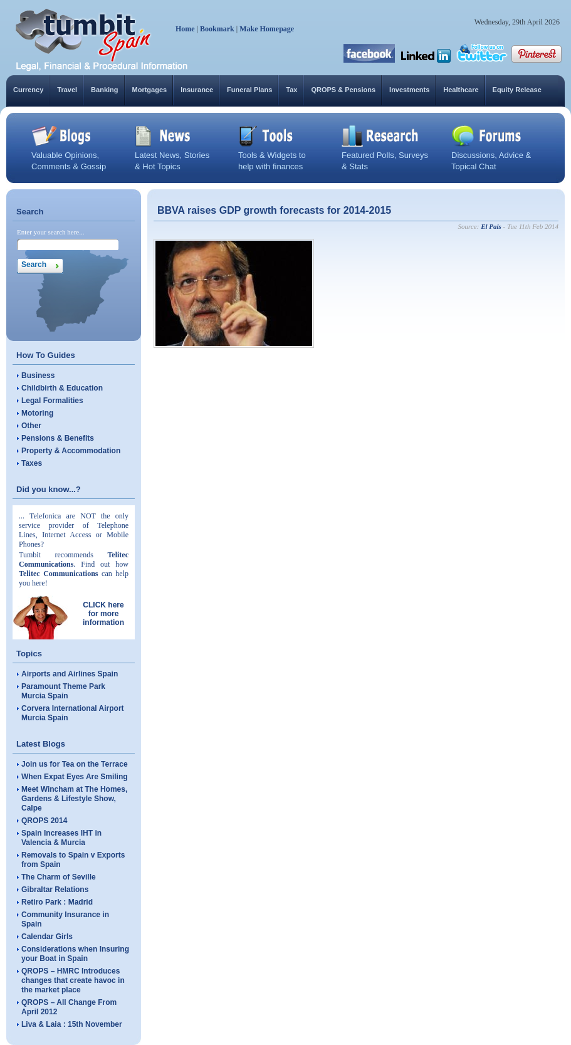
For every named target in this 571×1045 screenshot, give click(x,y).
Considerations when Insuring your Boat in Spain (75, 954)
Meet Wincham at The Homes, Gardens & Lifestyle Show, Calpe (74, 798)
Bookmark (217, 28)
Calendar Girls (47, 936)
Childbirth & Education (62, 388)
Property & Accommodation (70, 450)
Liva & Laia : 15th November (71, 1024)
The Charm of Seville (58, 877)
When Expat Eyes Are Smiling (74, 776)
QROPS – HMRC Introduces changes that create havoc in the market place (73, 980)
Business (38, 375)
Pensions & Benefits (57, 438)
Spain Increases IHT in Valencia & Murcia (61, 838)
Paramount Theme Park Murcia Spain (63, 691)
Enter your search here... (51, 232)
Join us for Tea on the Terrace (74, 764)
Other (31, 425)
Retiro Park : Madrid (57, 902)
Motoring (37, 413)
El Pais (491, 226)
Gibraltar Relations (54, 889)
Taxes (31, 463)
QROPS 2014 (44, 820)
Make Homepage (266, 28)
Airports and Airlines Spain (69, 674)
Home (185, 28)
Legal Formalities (52, 400)
